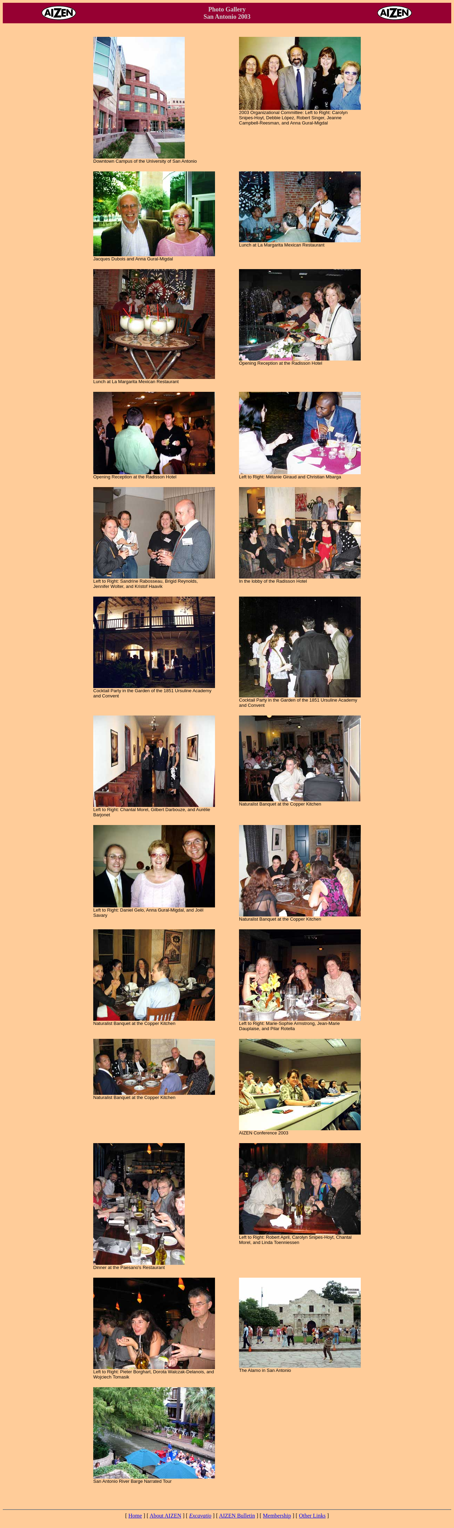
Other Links (312, 1516)
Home (135, 1516)
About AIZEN (165, 1516)
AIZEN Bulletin (237, 1516)
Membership (277, 1516)
